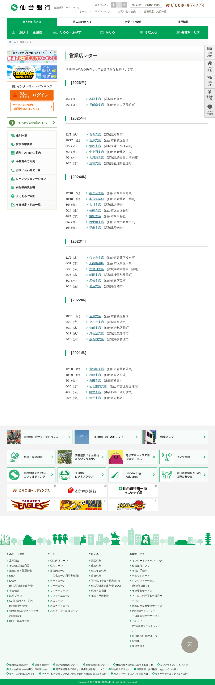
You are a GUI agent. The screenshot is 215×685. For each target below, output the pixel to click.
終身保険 (96, 575)
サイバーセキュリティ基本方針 (171, 673)
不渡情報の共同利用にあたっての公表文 (157, 669)
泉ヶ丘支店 (96, 322)
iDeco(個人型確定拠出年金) (21, 583)
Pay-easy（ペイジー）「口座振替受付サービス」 (147, 613)
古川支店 (95, 204)
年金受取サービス (142, 590)
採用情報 (183, 21)
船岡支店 (95, 274)
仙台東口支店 (98, 386)
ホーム (83, 11)
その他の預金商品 (19, 565)
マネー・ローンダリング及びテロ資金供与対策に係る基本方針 (74, 673)
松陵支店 (95, 375)
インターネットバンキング (147, 560)
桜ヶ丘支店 (96, 257)
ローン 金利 (209, 66)
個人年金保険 (98, 570)
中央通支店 (96, 152)
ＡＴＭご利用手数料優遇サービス (147, 598)
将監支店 (95, 216)
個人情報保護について (67, 664)
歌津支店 (95, 392)
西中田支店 (96, 222)
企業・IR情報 (133, 21)
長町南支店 (96, 104)
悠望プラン (15, 595)
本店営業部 (96, 199)
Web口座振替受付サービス (147, 605)
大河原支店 (96, 157)
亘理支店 (95, 163)
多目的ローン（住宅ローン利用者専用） (65, 573)
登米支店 (95, 227)
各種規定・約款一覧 (155, 11)
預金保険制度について (97, 664)
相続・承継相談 (100, 595)
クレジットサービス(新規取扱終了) (143, 583)
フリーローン (57, 585)
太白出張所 (96, 263)
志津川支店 (96, 269)
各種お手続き (139, 570)
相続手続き (138, 646)
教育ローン (56, 600)
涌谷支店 (95, 146)
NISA (12, 575)
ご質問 (210, 109)
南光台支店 (96, 193)
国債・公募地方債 (19, 620)
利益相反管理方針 (120, 669)
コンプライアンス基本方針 (174, 664)
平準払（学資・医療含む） (106, 580)
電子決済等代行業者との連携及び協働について (80, 669)
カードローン (57, 580)
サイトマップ (102, 11)
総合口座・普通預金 (20, 570)
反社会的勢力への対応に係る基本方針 (29, 669)
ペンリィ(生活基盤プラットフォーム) (146, 625)
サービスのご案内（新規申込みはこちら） (26, 106)
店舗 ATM (209, 51)
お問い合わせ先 (127, 11)
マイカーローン (59, 590)
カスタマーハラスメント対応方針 (131, 673)
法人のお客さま (82, 21)
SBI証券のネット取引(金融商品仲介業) (21, 603)
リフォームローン (60, 595)
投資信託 (14, 590)
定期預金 (14, 560)
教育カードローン (60, 605)
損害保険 (96, 560)
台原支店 (95, 140)
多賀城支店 (96, 339)
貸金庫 (136, 641)
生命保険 (96, 565)
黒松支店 (95, 280)
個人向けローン (59, 560)
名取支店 (95, 99)
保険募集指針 (98, 590)
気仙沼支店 (96, 333)
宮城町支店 (96, 369)
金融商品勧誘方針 (18, 664)
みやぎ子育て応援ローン (64, 610)
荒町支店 (95, 327)
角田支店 (95, 380)
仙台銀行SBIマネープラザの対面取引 (23, 613)
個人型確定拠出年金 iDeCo (106, 585)
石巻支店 (95, 134)
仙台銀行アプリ (141, 565)
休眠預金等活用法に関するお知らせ (134, 664)
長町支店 (95, 210)
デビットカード (141, 575)
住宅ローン (56, 565)
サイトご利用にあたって (22, 673)
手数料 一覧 (209, 95)
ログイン (31, 95)
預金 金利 (209, 80)
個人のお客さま (32, 21)
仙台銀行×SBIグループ (145, 636)
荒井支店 (95, 398)
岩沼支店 (95, 286)
